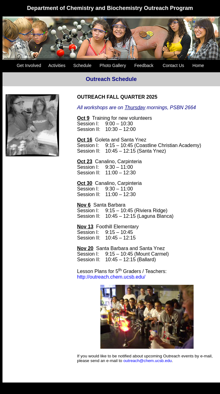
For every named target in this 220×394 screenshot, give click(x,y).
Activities (56, 65)
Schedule (82, 65)
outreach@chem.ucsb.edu (147, 360)
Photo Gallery (113, 65)
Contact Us (173, 65)
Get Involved (29, 65)
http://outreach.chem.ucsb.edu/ (111, 277)
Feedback (143, 65)
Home (198, 65)
